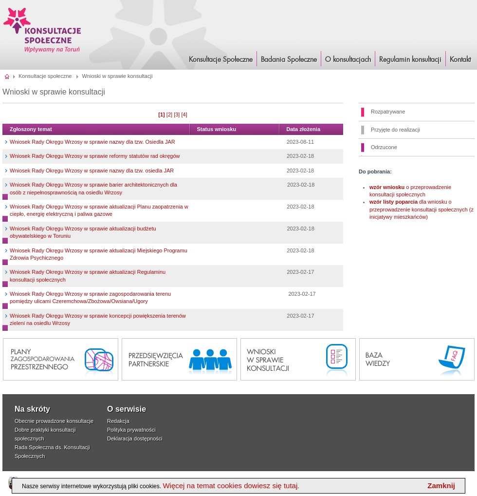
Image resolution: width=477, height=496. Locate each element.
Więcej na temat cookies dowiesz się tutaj (230, 485)
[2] (169, 114)
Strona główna (7, 76)
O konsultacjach (348, 60)
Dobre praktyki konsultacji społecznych (45, 434)
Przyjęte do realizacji (395, 130)
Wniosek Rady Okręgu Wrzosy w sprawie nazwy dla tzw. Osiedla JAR (92, 142)
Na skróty (32, 409)
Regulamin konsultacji (410, 60)
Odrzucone (384, 147)
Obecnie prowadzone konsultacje (54, 421)
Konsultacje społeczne (45, 76)
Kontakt (460, 60)
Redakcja (118, 421)
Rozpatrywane (388, 111)
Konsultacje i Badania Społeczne (42, 30)
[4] (184, 114)
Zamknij (441, 485)
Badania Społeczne (289, 60)
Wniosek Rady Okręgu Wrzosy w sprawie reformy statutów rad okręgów (95, 156)
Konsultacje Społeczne (221, 60)
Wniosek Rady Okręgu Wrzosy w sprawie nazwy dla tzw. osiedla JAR (92, 170)
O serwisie (126, 409)
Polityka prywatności (131, 430)
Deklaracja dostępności (135, 438)
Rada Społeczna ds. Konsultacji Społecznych (52, 451)
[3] (177, 114)
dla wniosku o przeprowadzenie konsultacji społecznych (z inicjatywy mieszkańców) (421, 209)
